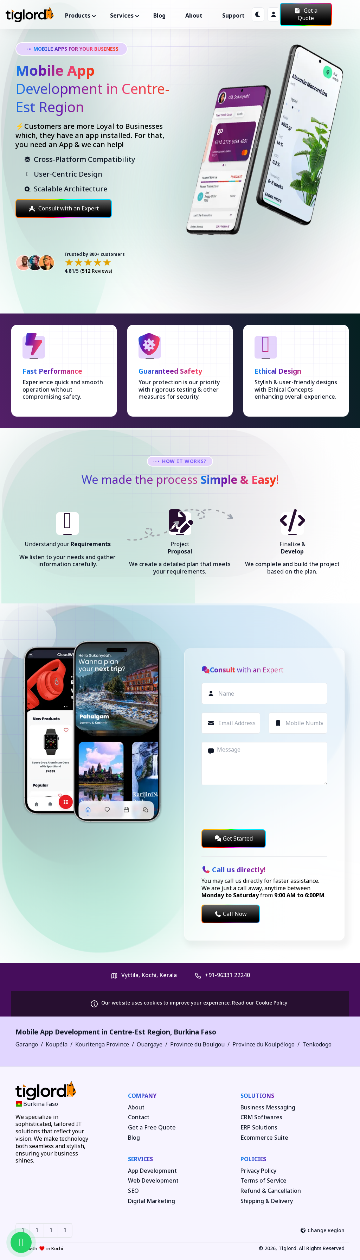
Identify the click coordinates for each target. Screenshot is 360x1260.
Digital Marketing (151, 1201)
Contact (138, 1117)
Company (142, 1096)
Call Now (230, 914)
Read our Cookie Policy (259, 1002)
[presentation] (254, 807)
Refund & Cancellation (270, 1191)
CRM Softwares (261, 1117)
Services (140, 1159)
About (193, 15)
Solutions (257, 1096)
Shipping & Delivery (266, 1201)
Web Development (153, 1180)
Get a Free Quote (152, 1127)
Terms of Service (263, 1180)
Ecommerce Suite (264, 1137)
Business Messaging (267, 1107)
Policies (253, 1159)
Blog (159, 15)
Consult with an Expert (63, 208)
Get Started (233, 838)
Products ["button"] (77, 15)
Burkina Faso (195, 1032)
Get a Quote (305, 14)
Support (233, 15)
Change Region (322, 1230)
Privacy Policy (258, 1170)
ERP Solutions (258, 1127)
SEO (133, 1191)
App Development (152, 1170)
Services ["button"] (122, 15)
